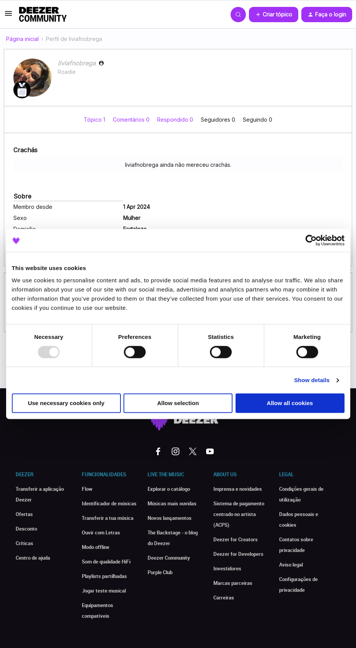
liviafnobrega (77, 63)
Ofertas (24, 514)
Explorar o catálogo (169, 488)
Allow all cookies (290, 403)
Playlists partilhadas (104, 576)
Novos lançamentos (170, 517)
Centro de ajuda (33, 557)
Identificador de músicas (109, 503)
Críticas (24, 543)
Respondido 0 (176, 119)
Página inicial (22, 39)
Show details (312, 380)
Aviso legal (291, 564)
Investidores (227, 568)
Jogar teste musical (104, 590)
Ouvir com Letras (101, 532)
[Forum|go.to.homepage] (43, 14)
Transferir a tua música (107, 517)
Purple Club (160, 572)
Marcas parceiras (232, 583)
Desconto (26, 528)
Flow (87, 488)
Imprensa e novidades (237, 488)
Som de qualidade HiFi (106, 561)
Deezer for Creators (235, 539)
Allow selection (178, 403)
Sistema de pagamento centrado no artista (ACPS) (238, 514)
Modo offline (95, 547)
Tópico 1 (95, 119)
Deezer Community (169, 557)
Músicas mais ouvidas (172, 503)
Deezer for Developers (238, 553)
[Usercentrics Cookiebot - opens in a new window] (311, 240)
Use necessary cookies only (66, 403)
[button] (8, 16)
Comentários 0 (132, 119)
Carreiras (223, 597)
